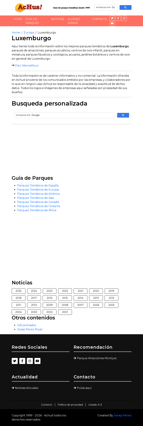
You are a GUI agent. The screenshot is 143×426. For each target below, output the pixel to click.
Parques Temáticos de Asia (35, 198)
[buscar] (105, 7)
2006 (96, 305)
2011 (18, 305)
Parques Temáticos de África (36, 210)
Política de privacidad (70, 404)
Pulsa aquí (84, 388)
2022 (65, 290)
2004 (18, 312)
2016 (49, 298)
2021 (80, 290)
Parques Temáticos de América (38, 193)
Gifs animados (26, 325)
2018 (19, 298)
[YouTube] (112, 23)
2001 (65, 312)
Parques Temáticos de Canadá (38, 202)
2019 (111, 290)
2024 (34, 290)
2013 (96, 298)
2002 (49, 312)
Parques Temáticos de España (38, 185)
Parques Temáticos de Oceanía (38, 206)
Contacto (99, 19)
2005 (111, 305)
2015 (65, 298)
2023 (49, 290)
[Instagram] (124, 18)
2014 (80, 298)
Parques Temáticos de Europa (38, 189)
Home (17, 19)
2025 (18, 290)
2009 (49, 305)
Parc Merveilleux (27, 65)
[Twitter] (112, 18)
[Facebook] (118, 18)
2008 (65, 305)
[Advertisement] (71, 151)
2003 (34, 312)
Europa (29, 32)
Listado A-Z (95, 404)
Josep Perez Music (30, 329)
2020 (96, 290)
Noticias (57, 19)
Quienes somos (74, 21)
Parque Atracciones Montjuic (97, 358)
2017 (34, 298)
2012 (111, 298)
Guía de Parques (32, 21)
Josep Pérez (122, 415)
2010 (34, 305)
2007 (80, 305)
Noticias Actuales (26, 388)
